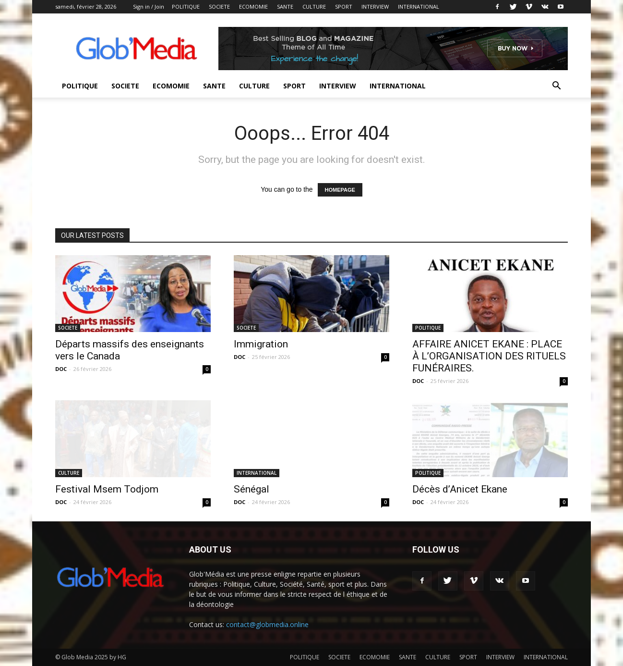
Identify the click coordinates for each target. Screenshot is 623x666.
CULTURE (314, 6)
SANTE (285, 6)
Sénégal (251, 489)
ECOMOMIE (253, 6)
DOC (61, 368)
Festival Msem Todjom (106, 489)
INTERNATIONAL (418, 6)
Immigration (261, 344)
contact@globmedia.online (267, 624)
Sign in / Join (148, 6)
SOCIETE (219, 6)
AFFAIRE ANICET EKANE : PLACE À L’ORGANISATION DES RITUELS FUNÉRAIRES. (489, 356)
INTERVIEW (375, 6)
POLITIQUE (186, 6)
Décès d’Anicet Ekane (459, 489)
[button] (556, 86)
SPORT (343, 6)
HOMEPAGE (340, 190)
